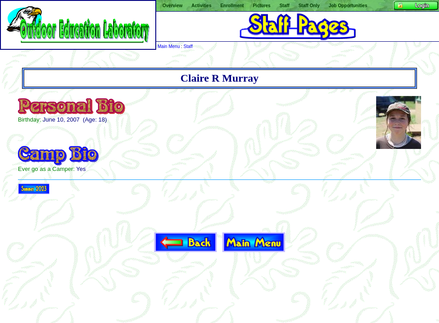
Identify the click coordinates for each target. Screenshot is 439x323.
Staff (188, 46)
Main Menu (169, 46)
